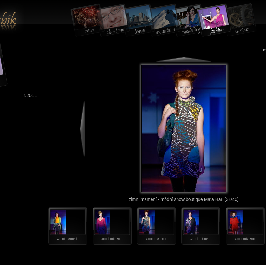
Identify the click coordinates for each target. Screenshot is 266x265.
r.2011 (30, 95)
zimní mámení (67, 238)
